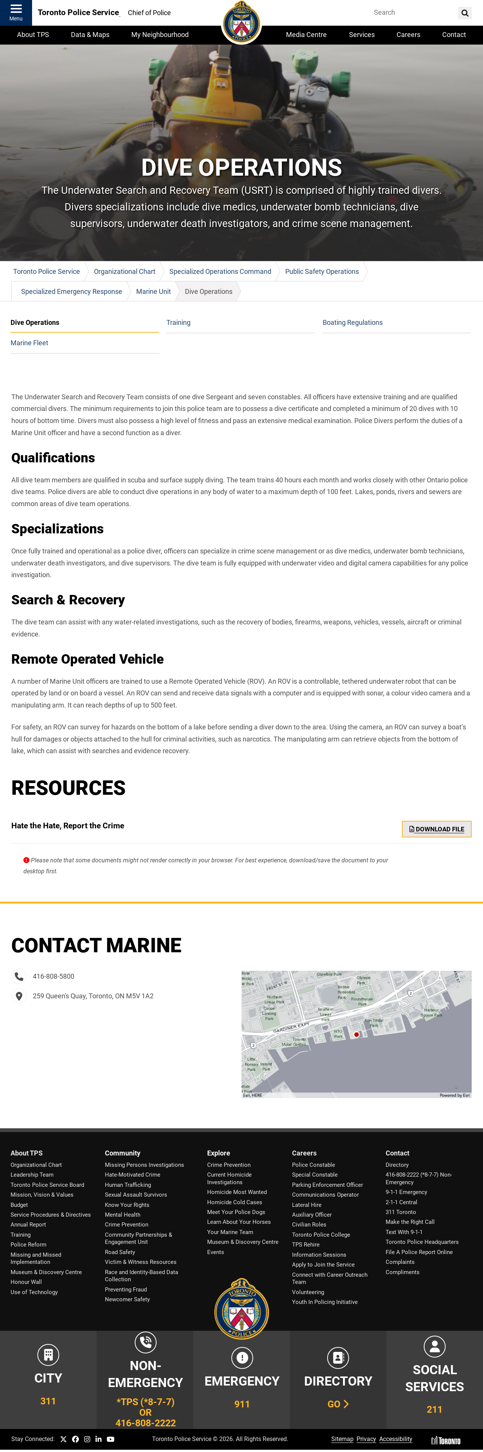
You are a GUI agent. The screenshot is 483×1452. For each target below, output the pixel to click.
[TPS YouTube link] (111, 1439)
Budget (19, 1205)
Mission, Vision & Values (42, 1194)
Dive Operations (35, 322)
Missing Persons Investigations (144, 1165)
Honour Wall (26, 1282)
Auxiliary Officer (312, 1214)
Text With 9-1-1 (404, 1232)
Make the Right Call (410, 1222)
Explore (218, 1153)
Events (215, 1252)
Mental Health (122, 1214)
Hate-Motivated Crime (132, 1174)
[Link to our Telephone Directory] (338, 1380)
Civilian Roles (309, 1224)
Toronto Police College (321, 1234)
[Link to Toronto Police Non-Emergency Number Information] (145, 1380)
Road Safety (120, 1252)
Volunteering (308, 1292)
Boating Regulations (353, 322)
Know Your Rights (127, 1205)
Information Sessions (319, 1254)
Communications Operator (325, 1194)
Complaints (400, 1262)
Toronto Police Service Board (47, 1185)
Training (178, 322)
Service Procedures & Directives (51, 1214)
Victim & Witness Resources (141, 1262)
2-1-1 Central (401, 1202)
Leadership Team (32, 1174)
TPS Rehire (306, 1244)
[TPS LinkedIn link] (98, 1439)
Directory (397, 1165)
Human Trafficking (128, 1185)
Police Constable (313, 1165)
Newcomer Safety (127, 1299)
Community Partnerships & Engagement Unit (138, 1238)
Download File (437, 829)
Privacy (366, 1439)
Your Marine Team (230, 1232)
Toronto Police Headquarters (422, 1242)
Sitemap (342, 1439)
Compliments (403, 1272)
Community (122, 1153)
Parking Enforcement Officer (327, 1185)
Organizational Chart (36, 1165)
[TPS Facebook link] (75, 1439)
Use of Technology (34, 1292)
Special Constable (315, 1174)
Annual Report (28, 1224)
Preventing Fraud (126, 1289)
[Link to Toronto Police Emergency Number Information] (241, 1380)
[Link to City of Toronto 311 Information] (48, 1380)
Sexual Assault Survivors (136, 1194)
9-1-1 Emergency (406, 1192)
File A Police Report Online (419, 1252)
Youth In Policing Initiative (325, 1302)
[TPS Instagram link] (87, 1439)
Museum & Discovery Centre (46, 1272)
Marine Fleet (29, 343)
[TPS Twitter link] (63, 1439)
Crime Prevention (126, 1224)
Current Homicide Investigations (229, 1178)
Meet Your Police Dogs (236, 1212)
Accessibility (395, 1439)
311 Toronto (401, 1212)
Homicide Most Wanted (237, 1192)
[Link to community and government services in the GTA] (434, 1380)
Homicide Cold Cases (234, 1202)
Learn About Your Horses (239, 1222)
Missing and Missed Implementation (36, 1258)
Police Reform (28, 1244)
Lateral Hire (306, 1205)
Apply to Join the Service (323, 1264)
